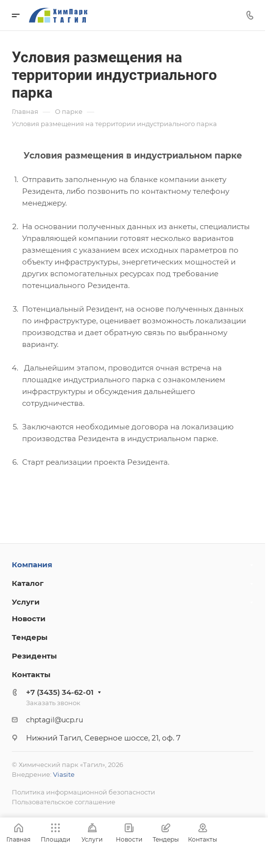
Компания (32, 564)
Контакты (31, 674)
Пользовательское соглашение (63, 802)
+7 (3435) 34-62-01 (60, 692)
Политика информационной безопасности (83, 792)
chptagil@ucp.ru (54, 719)
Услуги (26, 602)
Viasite (64, 774)
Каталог (28, 583)
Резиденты (34, 655)
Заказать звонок (53, 703)
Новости (29, 618)
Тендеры (30, 637)
